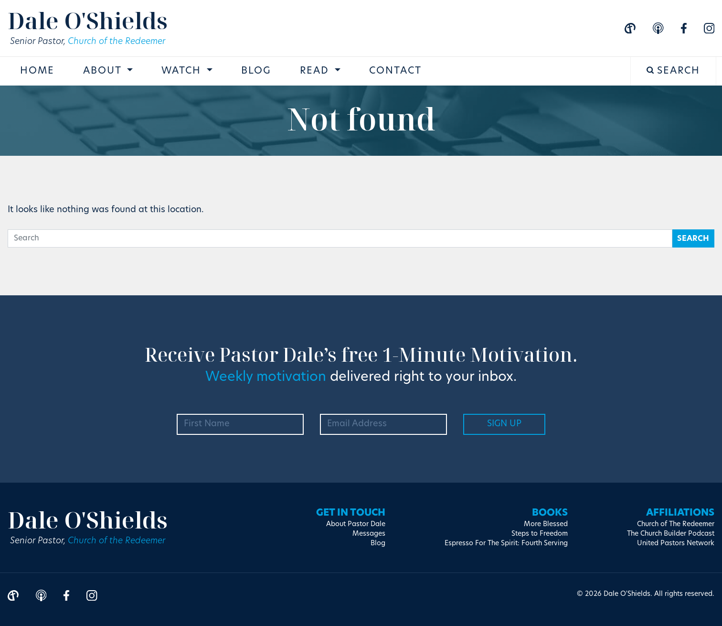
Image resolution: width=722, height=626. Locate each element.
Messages (368, 534)
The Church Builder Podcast (670, 534)
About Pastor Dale (355, 524)
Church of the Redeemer (116, 41)
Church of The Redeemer (675, 524)
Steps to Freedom (539, 534)
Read (316, 71)
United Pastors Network (675, 543)
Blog (256, 71)
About (104, 71)
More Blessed (546, 524)
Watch (182, 71)
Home (37, 71)
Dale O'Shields (88, 20)
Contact (395, 71)
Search (674, 71)
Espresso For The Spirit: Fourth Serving (506, 543)
